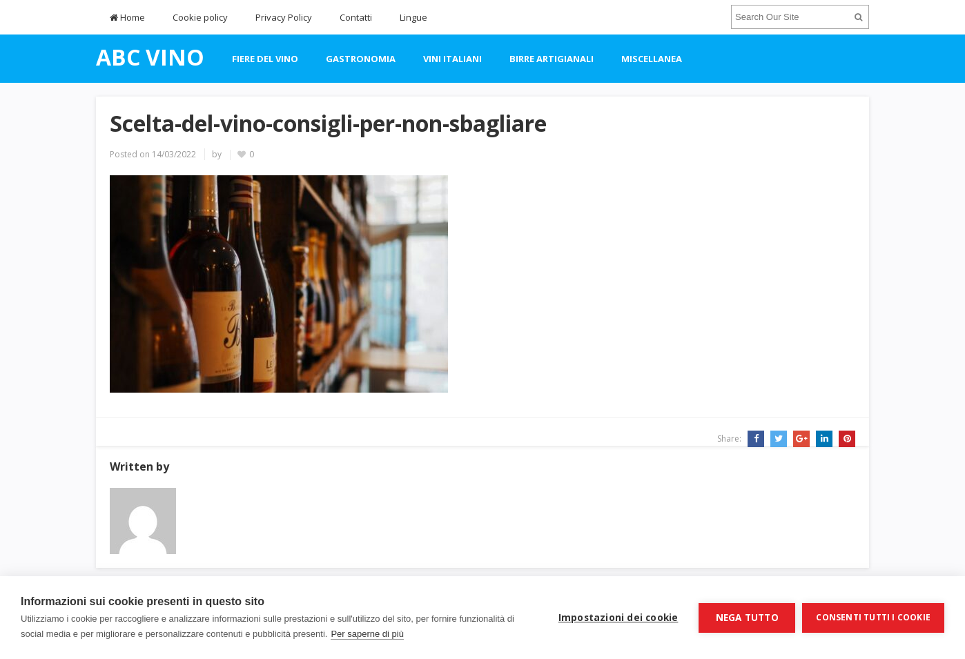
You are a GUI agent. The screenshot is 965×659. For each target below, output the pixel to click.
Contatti (356, 17)
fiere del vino (265, 58)
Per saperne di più (367, 634)
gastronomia (361, 58)
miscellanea (651, 58)
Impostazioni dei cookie (618, 617)
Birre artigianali (551, 58)
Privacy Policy (283, 17)
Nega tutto (747, 617)
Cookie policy (200, 17)
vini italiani (452, 58)
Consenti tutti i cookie (873, 617)
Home (127, 17)
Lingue (413, 17)
